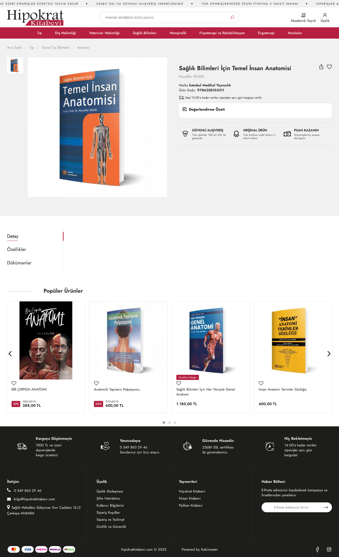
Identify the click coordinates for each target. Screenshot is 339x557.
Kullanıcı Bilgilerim (110, 505)
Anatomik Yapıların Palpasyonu (117, 389)
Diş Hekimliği (65, 33)
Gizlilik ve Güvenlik (111, 526)
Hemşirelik (178, 33)
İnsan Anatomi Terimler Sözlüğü (283, 389)
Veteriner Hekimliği (104, 33)
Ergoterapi (266, 33)
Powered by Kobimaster (200, 549)
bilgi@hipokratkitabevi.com (31, 499)
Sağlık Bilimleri (145, 33)
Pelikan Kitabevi (191, 505)
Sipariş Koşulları (108, 512)
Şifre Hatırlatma (108, 498)
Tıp (39, 33)
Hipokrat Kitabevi (192, 491)
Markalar (295, 33)
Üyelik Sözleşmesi (110, 491)
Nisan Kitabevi (190, 498)
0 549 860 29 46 (24, 490)
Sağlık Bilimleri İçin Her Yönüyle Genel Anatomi (205, 392)
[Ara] (232, 17)
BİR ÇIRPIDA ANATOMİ (29, 389)
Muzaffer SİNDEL (192, 76)
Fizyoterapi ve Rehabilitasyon (222, 33)
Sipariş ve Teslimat (110, 519)
